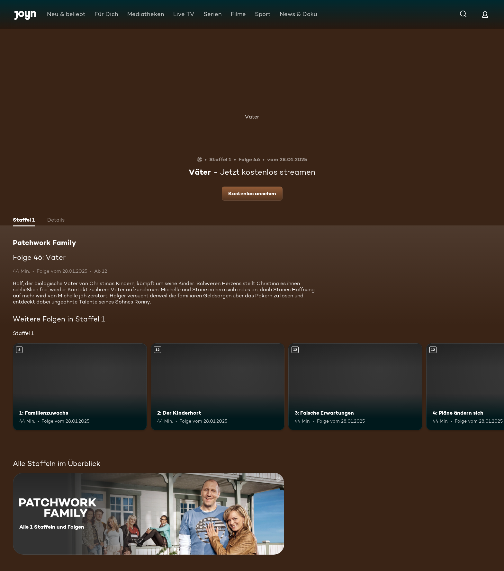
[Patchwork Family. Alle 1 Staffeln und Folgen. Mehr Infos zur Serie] (148, 514)
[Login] (485, 14)
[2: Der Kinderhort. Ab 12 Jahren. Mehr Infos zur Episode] (218, 386)
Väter (252, 117)
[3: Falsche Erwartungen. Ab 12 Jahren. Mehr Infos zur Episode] (355, 386)
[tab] (24, 220)
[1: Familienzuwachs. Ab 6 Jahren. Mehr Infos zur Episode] (80, 386)
